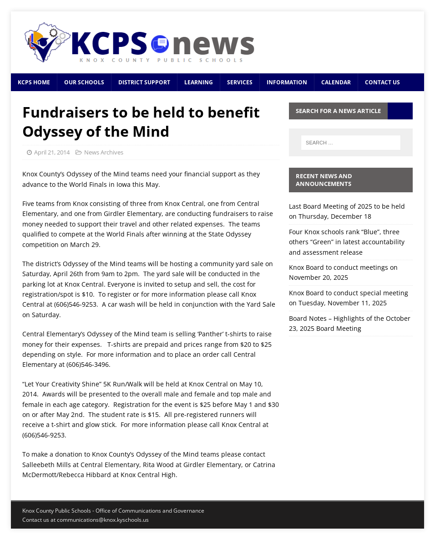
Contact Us (382, 82)
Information (287, 82)
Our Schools (84, 82)
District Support (144, 82)
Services (240, 82)
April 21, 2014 (52, 152)
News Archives (103, 152)
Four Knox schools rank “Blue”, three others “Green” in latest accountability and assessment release (347, 242)
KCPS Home (34, 82)
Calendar (336, 82)
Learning (198, 82)
